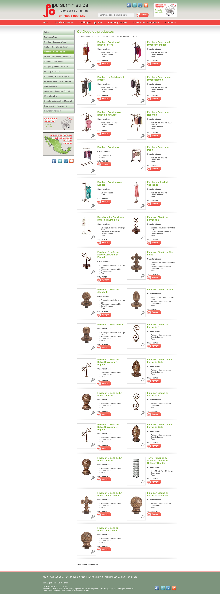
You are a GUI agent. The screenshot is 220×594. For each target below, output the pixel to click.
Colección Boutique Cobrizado (126, 36)
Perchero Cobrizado (108, 147)
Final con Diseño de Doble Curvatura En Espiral (108, 254)
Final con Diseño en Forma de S (157, 218)
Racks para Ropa (106, 36)
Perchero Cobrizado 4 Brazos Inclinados (109, 113)
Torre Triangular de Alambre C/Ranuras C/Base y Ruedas (157, 460)
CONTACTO (132, 577)
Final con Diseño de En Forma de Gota (159, 360)
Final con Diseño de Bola (110, 324)
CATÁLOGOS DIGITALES (75, 577)
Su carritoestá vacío (159, 11)
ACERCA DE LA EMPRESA (115, 577)
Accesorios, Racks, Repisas (87, 36)
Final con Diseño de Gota (160, 289)
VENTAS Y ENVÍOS (95, 577)
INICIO (45, 577)
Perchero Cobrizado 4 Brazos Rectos (158, 78)
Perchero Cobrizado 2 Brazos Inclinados (158, 43)
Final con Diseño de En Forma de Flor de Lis (109, 494)
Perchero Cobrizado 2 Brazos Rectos (109, 43)
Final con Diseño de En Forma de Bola (109, 394)
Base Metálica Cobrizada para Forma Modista (110, 218)
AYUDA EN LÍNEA (57, 577)
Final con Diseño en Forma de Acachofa (157, 494)
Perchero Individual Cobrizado (157, 183)
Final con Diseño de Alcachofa (108, 290)
